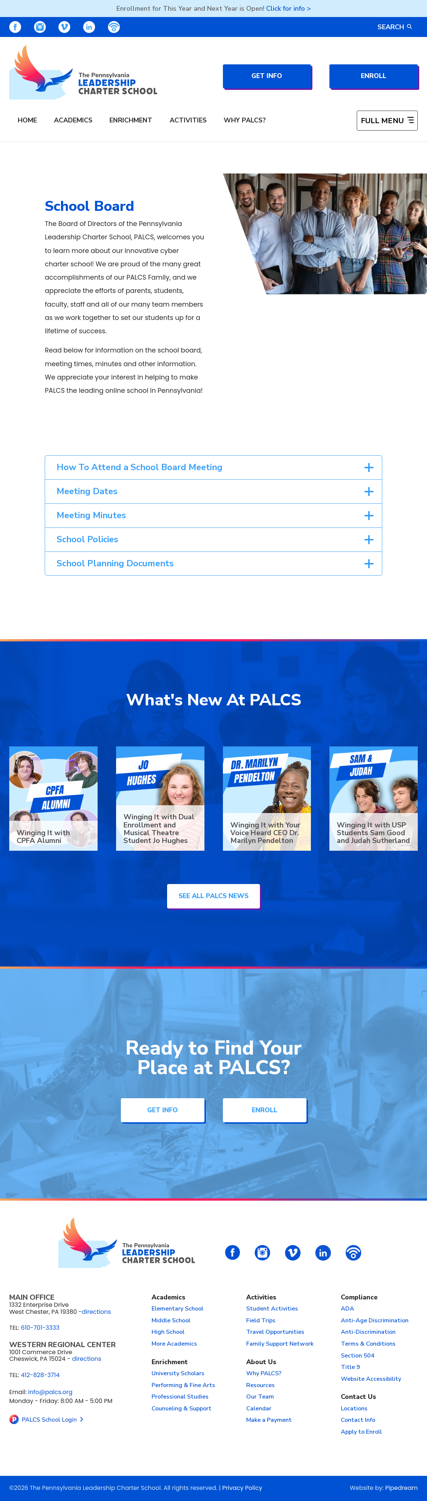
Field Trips (260, 1320)
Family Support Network (280, 1344)
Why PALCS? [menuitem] (245, 120)
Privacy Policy (242, 1488)
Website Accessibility (371, 1379)
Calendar (258, 1408)
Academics (168, 1297)
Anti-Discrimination (368, 1332)
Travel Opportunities (275, 1332)
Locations (354, 1408)
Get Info (266, 75)
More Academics (174, 1344)
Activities (261, 1297)
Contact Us (358, 1396)
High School (168, 1332)
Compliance (359, 1297)
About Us (261, 1362)
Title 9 (350, 1367)
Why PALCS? (263, 1373)
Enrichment (170, 1362)
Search (394, 27)
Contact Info (358, 1420)
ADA (347, 1309)
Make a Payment (269, 1420)
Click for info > (288, 8)
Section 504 (358, 1356)
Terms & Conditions (368, 1344)
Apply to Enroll (361, 1432)
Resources (260, 1385)
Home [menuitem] (27, 120)
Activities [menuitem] (188, 120)
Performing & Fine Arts (183, 1385)
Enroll (373, 75)
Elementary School (177, 1309)
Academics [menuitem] (73, 120)
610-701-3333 (40, 1327)
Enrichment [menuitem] (130, 120)
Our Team (260, 1397)
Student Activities (272, 1309)
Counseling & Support (181, 1408)
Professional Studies (180, 1397)
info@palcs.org (50, 1392)
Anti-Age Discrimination (375, 1320)
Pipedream (401, 1488)
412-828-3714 (40, 1375)
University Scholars (178, 1373)
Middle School (171, 1320)
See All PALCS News (213, 895)
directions (96, 1312)
